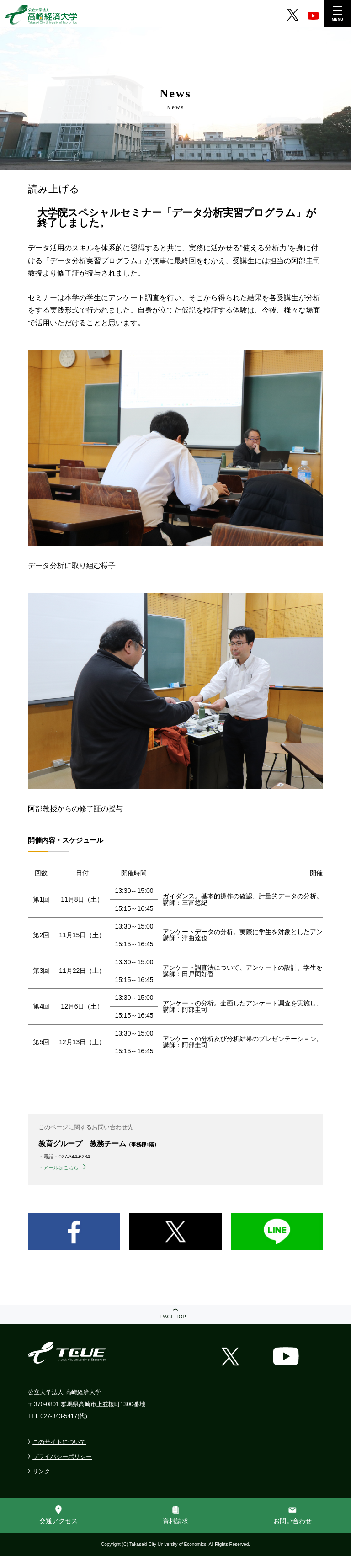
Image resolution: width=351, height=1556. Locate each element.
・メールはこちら (58, 1167)
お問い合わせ (292, 1520)
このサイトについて (59, 1442)
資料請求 (175, 1520)
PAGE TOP (173, 1316)
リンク (41, 1471)
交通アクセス (58, 1520)
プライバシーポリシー (62, 1456)
